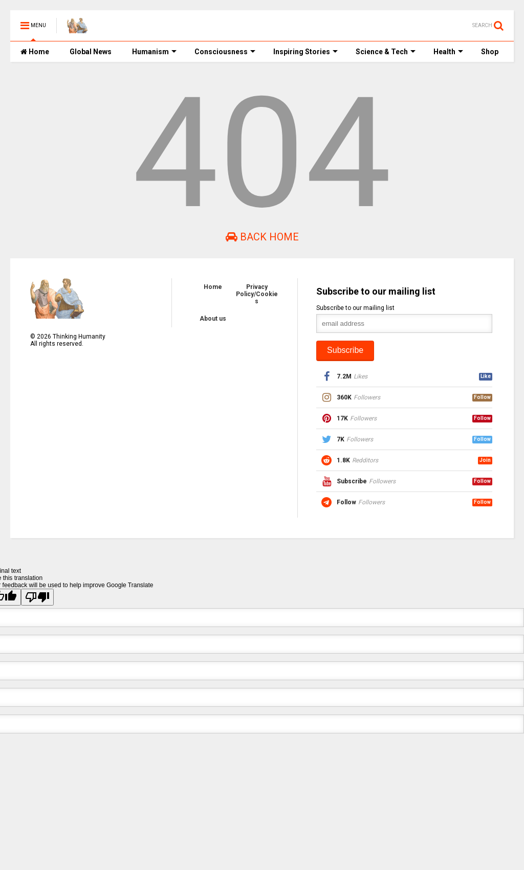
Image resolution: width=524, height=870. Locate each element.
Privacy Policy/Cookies (257, 294)
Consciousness (224, 52)
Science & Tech (386, 52)
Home (34, 52)
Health (448, 52)
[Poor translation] (37, 597)
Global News (91, 52)
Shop (489, 52)
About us (213, 318)
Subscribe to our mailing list (355, 307)
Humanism (154, 52)
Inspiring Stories (305, 52)
